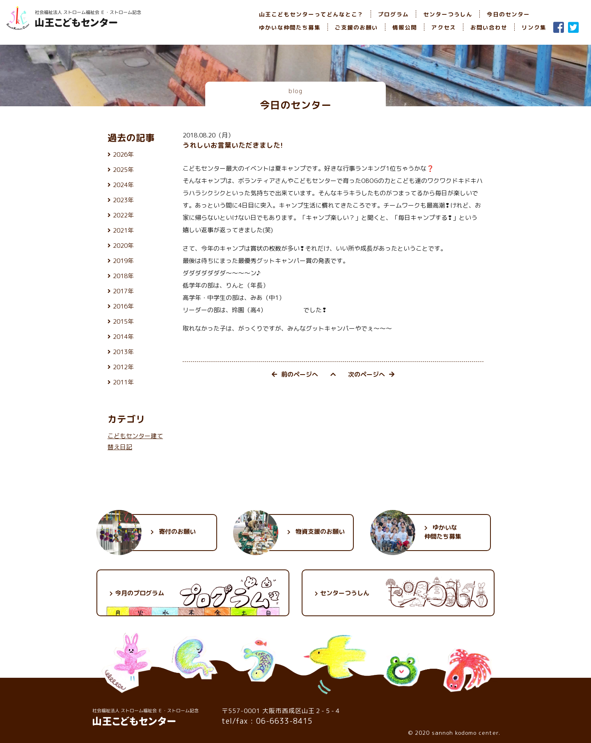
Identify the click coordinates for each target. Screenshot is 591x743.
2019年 (123, 260)
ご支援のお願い (356, 27)
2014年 (123, 336)
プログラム (393, 14)
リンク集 (534, 27)
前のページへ (295, 374)
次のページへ (371, 374)
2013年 (123, 351)
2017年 (123, 291)
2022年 (123, 215)
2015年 (123, 321)
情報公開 (404, 27)
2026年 (123, 154)
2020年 (123, 245)
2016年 (123, 306)
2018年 (123, 276)
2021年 (123, 230)
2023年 (123, 200)
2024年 (123, 185)
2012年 (123, 367)
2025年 (123, 169)
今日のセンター (508, 14)
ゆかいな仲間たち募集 (290, 27)
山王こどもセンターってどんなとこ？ (311, 14)
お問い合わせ (488, 27)
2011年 (123, 382)
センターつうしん (447, 14)
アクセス (443, 27)
